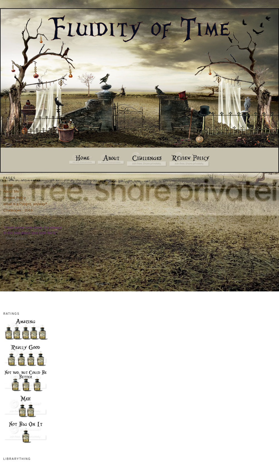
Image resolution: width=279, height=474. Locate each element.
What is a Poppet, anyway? (25, 204)
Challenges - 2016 (18, 210)
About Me (11, 191)
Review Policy (14, 197)
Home (8, 185)
